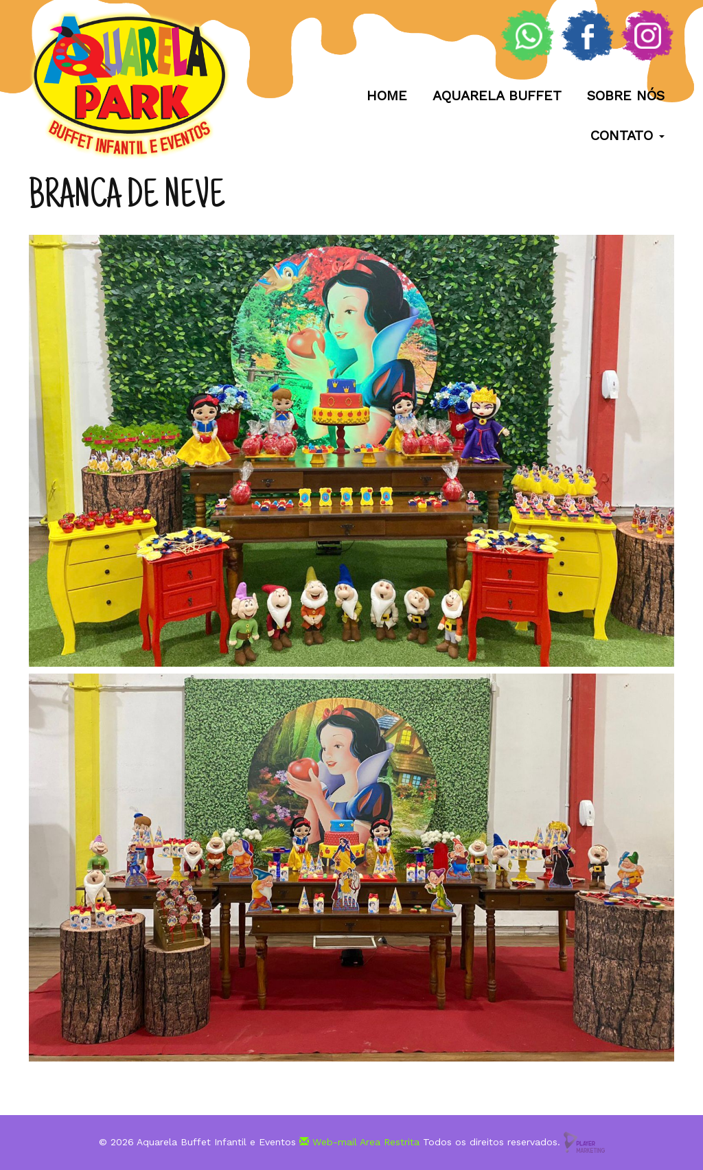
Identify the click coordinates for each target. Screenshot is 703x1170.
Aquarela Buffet (496, 95)
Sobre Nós (625, 95)
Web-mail (328, 1141)
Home (386, 95)
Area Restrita (389, 1141)
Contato (627, 135)
